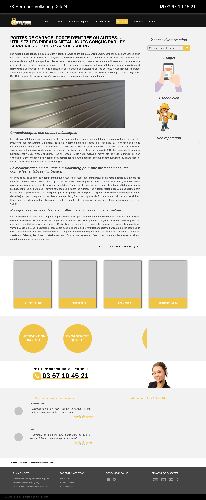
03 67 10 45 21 (180, 6)
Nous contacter (66, 486)
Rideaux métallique (21, 486)
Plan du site (64, 479)
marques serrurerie (39, 486)
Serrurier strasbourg (22, 479)
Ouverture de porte (40, 479)
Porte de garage (33, 482)
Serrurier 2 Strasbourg (19, 462)
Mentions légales (66, 482)
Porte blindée (19, 482)
